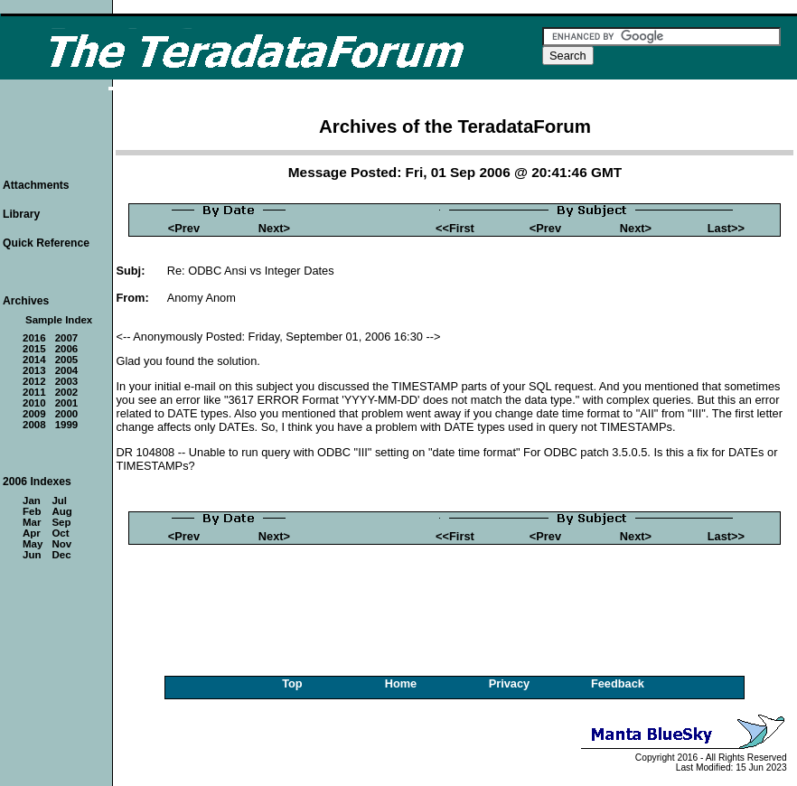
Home (401, 683)
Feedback (617, 683)
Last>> (726, 228)
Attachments (36, 185)
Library (21, 214)
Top (292, 683)
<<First (455, 228)
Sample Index (58, 319)
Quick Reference (46, 243)
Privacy (509, 683)
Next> (274, 228)
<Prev (184, 228)
